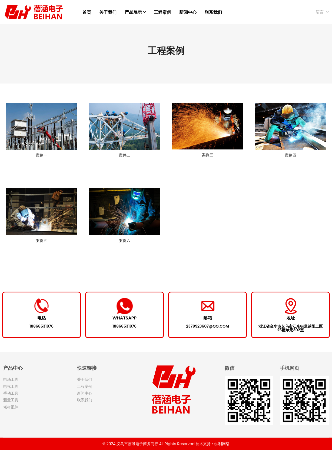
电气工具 (10, 386)
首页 (86, 12)
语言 (320, 12)
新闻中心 (188, 12)
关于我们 (108, 12)
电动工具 (10, 379)
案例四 (290, 155)
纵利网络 (222, 443)
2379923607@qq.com (207, 326)
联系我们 (213, 12)
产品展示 (133, 12)
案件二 (124, 155)
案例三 (207, 155)
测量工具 (10, 400)
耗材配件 (10, 407)
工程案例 (162, 12)
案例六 (124, 240)
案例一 (41, 155)
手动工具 (10, 393)
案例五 (41, 240)
